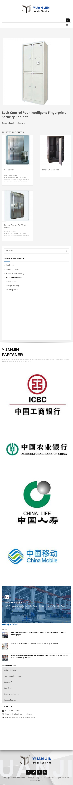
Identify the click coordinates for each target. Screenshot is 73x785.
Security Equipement (16, 123)
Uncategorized (12, 290)
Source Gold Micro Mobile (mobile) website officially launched (34, 644)
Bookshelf (10, 265)
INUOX (40, 780)
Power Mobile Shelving (15, 273)
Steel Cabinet (11, 281)
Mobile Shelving (12, 269)
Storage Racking (12, 285)
